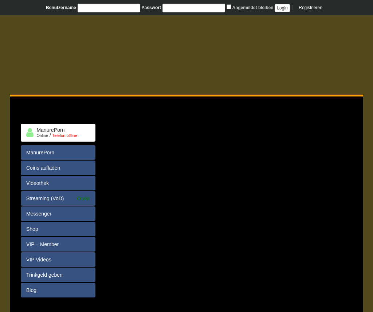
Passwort (151, 7)
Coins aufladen (43, 168)
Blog (31, 290)
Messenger (38, 214)
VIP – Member (42, 244)
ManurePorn (40, 152)
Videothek (37, 183)
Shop (32, 229)
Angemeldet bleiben (250, 7)
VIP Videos (38, 259)
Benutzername (61, 7)
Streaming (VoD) (58, 198)
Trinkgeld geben (44, 275)
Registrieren (310, 7)
